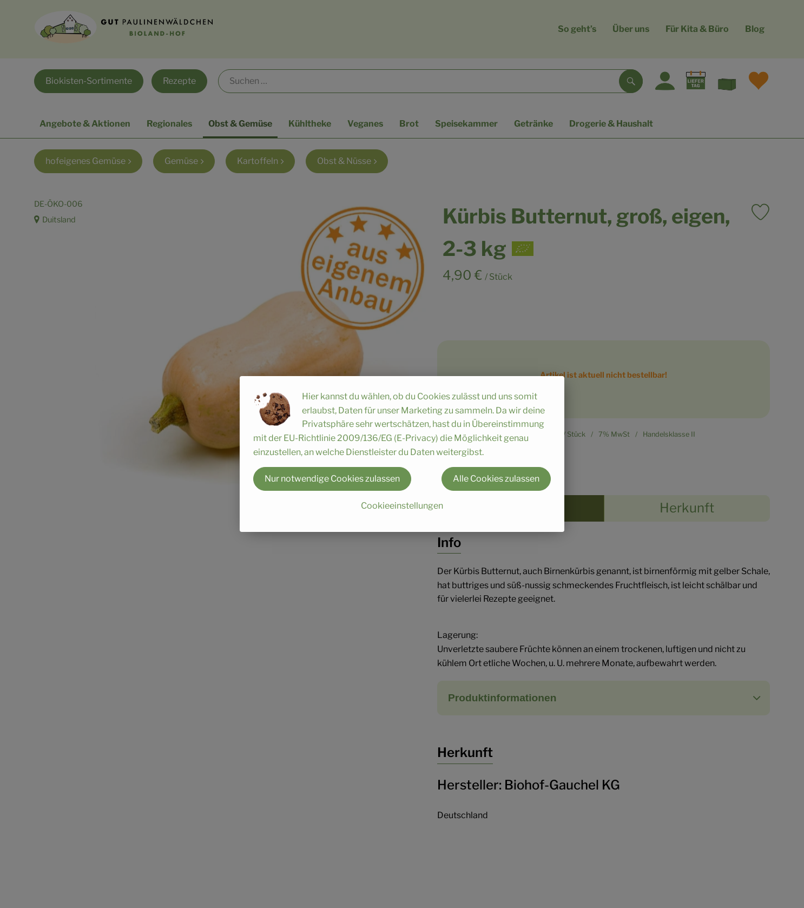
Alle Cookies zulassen (496, 478)
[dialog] (402, 454)
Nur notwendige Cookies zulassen (332, 478)
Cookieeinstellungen (402, 506)
